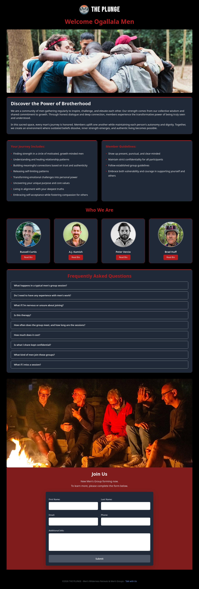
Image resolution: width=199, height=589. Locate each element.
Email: (52, 515)
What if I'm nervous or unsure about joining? (39, 305)
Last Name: (106, 499)
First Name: (54, 499)
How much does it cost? (27, 334)
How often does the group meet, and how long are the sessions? (49, 325)
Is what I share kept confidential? (32, 344)
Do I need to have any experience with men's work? (42, 295)
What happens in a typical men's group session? (40, 285)
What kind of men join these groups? (34, 354)
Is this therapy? (22, 315)
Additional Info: (56, 530)
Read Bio (28, 257)
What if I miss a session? (27, 364)
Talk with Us (131, 581)
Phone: (104, 515)
